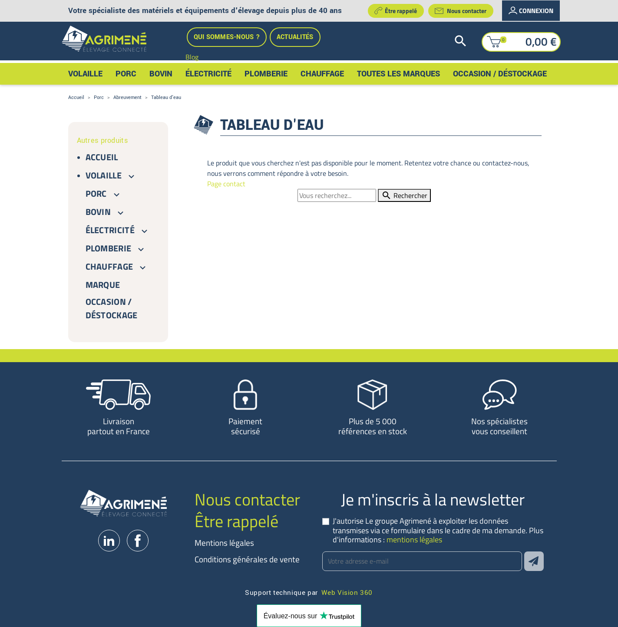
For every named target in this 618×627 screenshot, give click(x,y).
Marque (103, 284)
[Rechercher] (466, 41)
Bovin (98, 211)
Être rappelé (395, 10)
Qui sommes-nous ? (227, 37)
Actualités (295, 37)
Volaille (104, 175)
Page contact (226, 183)
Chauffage (109, 266)
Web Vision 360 (347, 592)
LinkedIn (109, 540)
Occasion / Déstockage (112, 308)
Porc (96, 193)
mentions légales (414, 539)
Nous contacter (460, 11)
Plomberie (109, 248)
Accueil (102, 157)
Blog (191, 57)
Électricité (110, 230)
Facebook (138, 540)
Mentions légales (224, 542)
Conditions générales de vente (247, 559)
